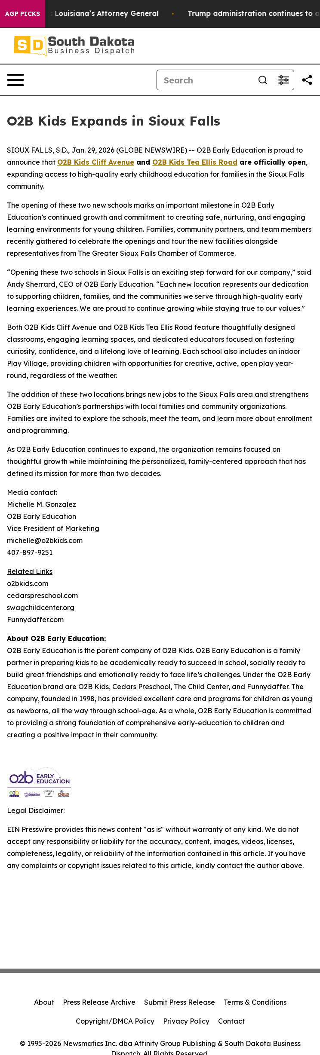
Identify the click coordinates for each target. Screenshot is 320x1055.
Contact (231, 1021)
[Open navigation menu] (15, 80)
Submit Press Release (179, 1002)
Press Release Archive (99, 1002)
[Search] (204, 80)
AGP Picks (22, 14)
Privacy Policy (186, 1021)
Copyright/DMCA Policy (115, 1021)
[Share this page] (307, 80)
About (44, 1002)
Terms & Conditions (255, 1002)
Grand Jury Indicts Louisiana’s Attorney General (87, 13)
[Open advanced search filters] (283, 80)
